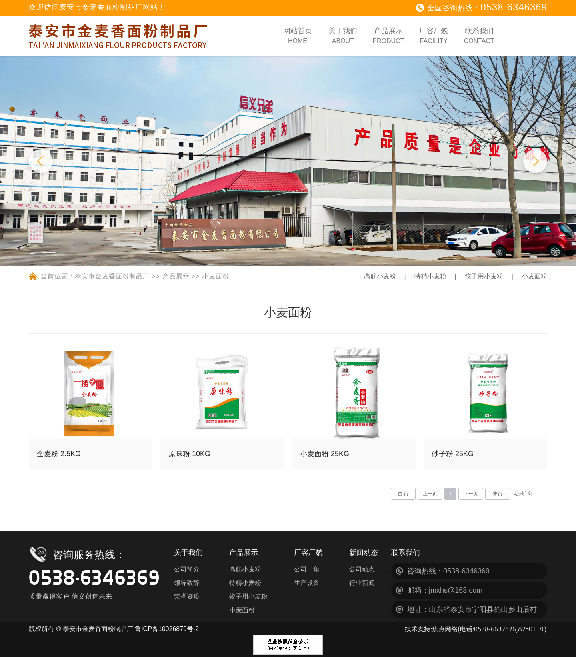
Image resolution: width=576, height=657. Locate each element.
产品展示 (388, 35)
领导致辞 (187, 582)
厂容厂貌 (433, 35)
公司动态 (362, 569)
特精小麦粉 (416, 276)
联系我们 (479, 35)
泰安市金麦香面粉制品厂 (112, 276)
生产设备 (307, 582)
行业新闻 (362, 582)
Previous (41, 161)
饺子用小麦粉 (477, 276)
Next (535, 161)
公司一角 (307, 569)
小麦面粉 (215, 276)
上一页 (430, 494)
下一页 (471, 494)
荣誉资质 (187, 596)
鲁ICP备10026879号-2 (167, 628)
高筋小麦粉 (358, 276)
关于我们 (342, 35)
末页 (497, 494)
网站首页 (297, 35)
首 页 (403, 494)
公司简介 (187, 569)
